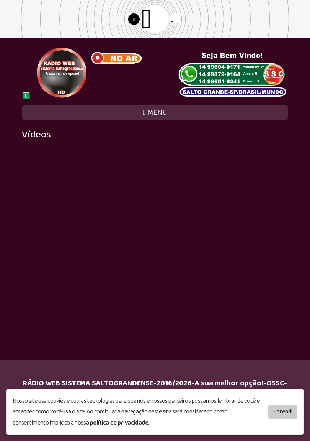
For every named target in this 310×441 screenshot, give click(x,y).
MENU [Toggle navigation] (155, 112)
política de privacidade (119, 423)
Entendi (282, 411)
